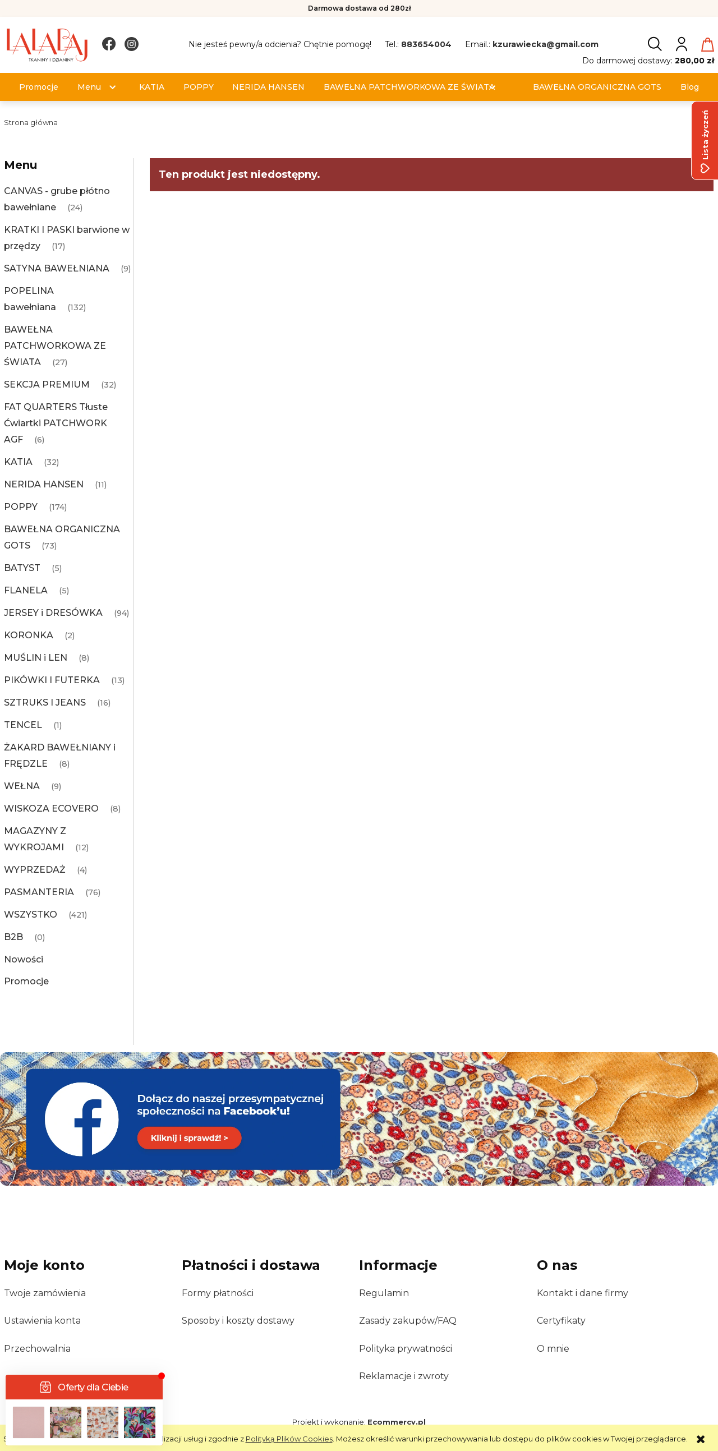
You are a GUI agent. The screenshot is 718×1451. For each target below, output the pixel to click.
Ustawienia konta (42, 1320)
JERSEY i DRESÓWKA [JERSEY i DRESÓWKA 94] (53, 612)
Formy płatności (218, 1293)
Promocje (26, 981)
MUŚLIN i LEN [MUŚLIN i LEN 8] (35, 657)
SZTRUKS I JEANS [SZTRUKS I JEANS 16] (45, 702)
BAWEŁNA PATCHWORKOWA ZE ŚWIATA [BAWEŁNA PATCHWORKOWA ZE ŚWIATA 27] (55, 345)
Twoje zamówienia (45, 1293)
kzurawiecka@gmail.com (546, 44)
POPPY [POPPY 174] (21, 506)
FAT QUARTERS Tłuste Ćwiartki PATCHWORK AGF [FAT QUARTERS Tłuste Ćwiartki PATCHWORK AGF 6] (56, 423)
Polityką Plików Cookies (289, 1438)
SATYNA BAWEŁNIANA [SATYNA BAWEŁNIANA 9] (56, 268)
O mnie (553, 1348)
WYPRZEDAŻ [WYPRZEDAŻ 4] (35, 869)
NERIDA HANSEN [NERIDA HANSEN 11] (44, 484)
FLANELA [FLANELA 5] (26, 590)
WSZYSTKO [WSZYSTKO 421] (30, 914)
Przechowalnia (37, 1348)
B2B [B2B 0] (13, 937)
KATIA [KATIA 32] (18, 462)
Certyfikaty (561, 1320)
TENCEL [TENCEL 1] (23, 725)
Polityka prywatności (405, 1348)
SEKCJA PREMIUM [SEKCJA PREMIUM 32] (47, 384)
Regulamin (384, 1293)
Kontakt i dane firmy (582, 1293)
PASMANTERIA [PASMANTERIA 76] (39, 892)
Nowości (23, 959)
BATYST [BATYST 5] (22, 568)
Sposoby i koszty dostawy (238, 1320)
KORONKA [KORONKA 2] (28, 635)
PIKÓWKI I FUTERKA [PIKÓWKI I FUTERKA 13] (52, 680)
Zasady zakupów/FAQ (408, 1320)
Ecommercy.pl (396, 1421)
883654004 (426, 44)
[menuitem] (38, 87)
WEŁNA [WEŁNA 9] (22, 786)
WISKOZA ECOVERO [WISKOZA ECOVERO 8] (51, 808)
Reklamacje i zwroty (404, 1376)
